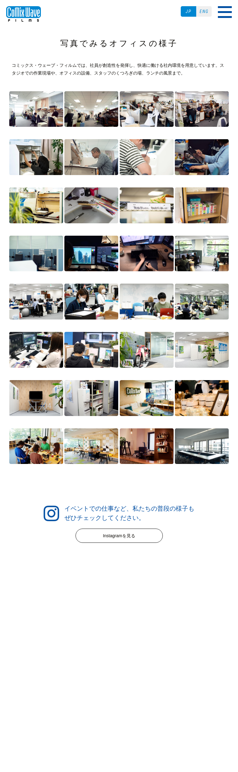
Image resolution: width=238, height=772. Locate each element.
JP (189, 11)
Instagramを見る (119, 535)
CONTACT (119, 665)
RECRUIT (118, 640)
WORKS (119, 628)
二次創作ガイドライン (119, 686)
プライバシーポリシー (135, 678)
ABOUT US (119, 652)
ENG (204, 11)
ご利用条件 (92, 678)
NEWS (119, 616)
